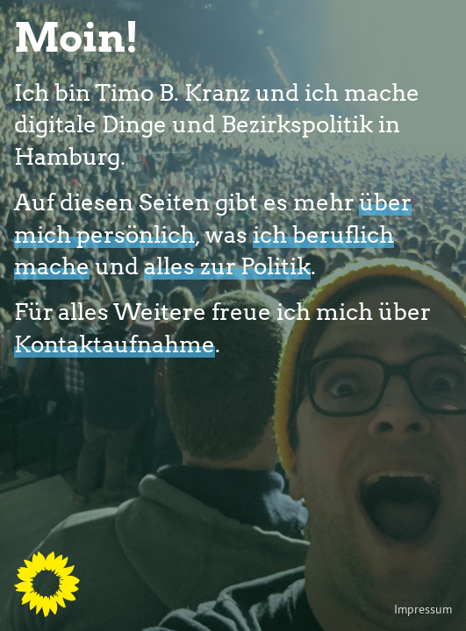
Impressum (423, 609)
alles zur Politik (227, 266)
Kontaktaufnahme (114, 344)
